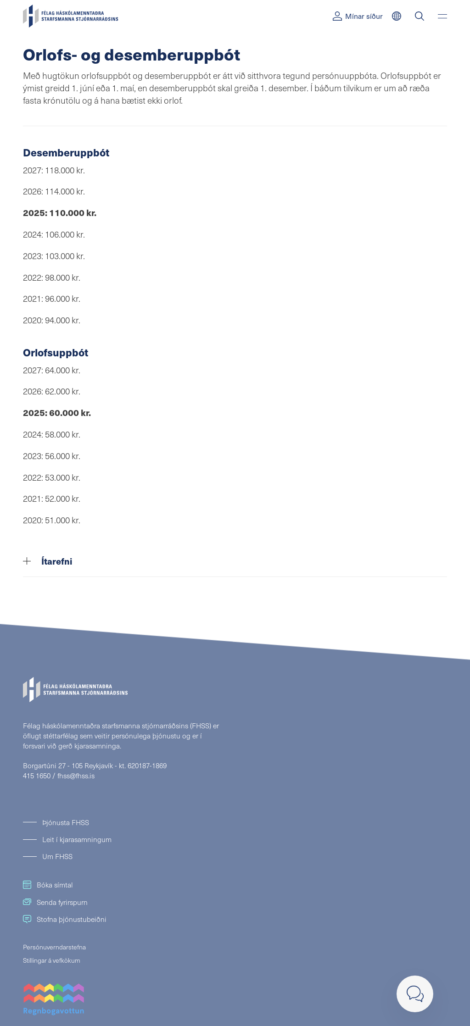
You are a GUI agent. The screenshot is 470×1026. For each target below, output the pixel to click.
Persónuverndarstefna (54, 947)
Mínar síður (358, 16)
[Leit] (419, 16)
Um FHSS (57, 856)
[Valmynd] (442, 16)
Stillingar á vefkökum (51, 960)
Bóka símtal (48, 884)
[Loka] (415, 994)
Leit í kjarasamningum (77, 839)
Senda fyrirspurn (55, 902)
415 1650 (36, 775)
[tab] (235, 561)
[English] (396, 16)
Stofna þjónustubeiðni (64, 919)
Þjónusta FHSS (65, 822)
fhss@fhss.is (76, 775)
